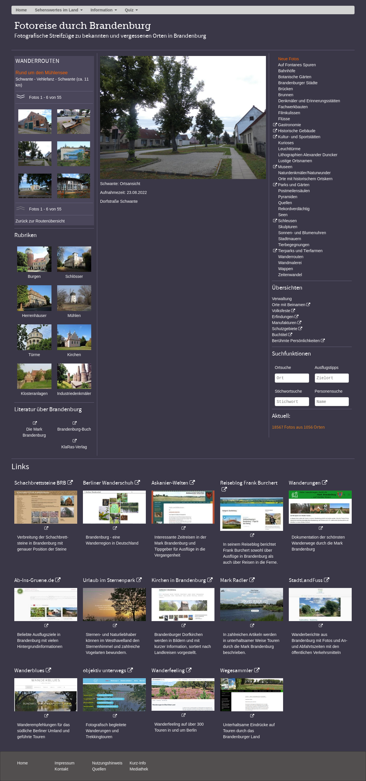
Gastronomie (289, 125)
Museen (285, 166)
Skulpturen (287, 226)
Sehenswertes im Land (56, 10)
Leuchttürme (289, 148)
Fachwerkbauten (293, 107)
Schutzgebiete (284, 328)
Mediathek (139, 769)
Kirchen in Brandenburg (179, 580)
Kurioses (286, 142)
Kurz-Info (138, 763)
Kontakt (61, 769)
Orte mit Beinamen (288, 304)
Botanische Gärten (294, 77)
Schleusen (287, 220)
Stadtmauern (289, 238)
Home (21, 10)
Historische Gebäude (296, 131)
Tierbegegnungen (293, 244)
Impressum (64, 763)
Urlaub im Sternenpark (109, 580)
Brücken (285, 89)
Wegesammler (236, 670)
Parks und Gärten (293, 184)
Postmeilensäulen (294, 190)
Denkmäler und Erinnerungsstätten (309, 101)
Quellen (285, 202)
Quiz (129, 10)
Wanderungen (305, 482)
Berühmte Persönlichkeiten (296, 340)
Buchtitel (279, 334)
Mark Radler (234, 580)
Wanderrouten (290, 256)
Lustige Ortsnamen (295, 160)
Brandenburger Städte (298, 83)
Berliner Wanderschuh (108, 482)
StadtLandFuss (306, 580)
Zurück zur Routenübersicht (40, 221)
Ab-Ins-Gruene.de (34, 580)
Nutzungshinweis (107, 763)
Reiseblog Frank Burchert (248, 482)
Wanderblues (29, 670)
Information (102, 10)
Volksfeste (281, 310)
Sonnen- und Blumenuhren (302, 232)
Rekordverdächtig (294, 208)
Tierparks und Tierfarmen (300, 250)
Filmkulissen (289, 113)
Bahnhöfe (286, 71)
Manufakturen (284, 322)
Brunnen (285, 95)
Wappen (285, 268)
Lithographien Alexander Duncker (307, 154)
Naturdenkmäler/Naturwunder (304, 172)
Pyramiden (287, 196)
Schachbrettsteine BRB (40, 482)
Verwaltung (282, 298)
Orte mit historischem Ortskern (305, 178)
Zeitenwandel (290, 274)
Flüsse (284, 119)
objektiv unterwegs (104, 670)
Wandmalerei (290, 262)
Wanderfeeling (168, 670)
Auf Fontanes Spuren (297, 65)
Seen (283, 214)
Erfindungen (283, 316)
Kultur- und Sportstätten (299, 136)
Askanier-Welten (170, 482)
